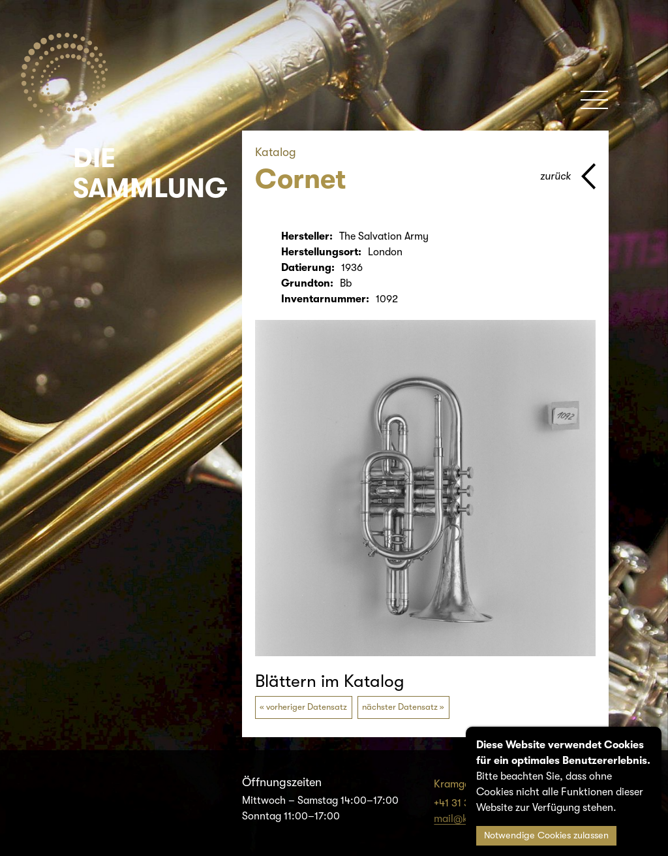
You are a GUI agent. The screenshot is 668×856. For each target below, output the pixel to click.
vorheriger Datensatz (306, 707)
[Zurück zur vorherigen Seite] (568, 176)
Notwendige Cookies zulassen (546, 835)
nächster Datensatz (400, 707)
